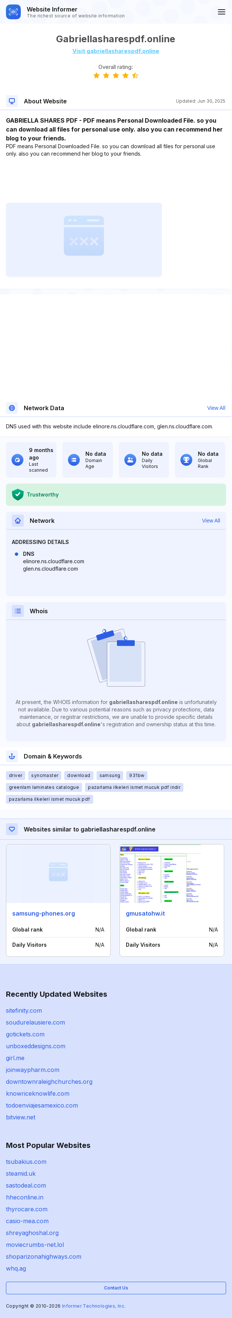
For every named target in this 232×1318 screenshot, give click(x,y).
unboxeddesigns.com (35, 1046)
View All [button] (216, 408)
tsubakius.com (26, 1161)
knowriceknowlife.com (37, 1093)
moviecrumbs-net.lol (35, 1244)
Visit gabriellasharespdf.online (115, 50)
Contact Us (116, 1288)
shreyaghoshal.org (32, 1232)
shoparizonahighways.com (43, 1256)
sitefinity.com (24, 1010)
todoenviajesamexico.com (42, 1105)
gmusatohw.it (145, 913)
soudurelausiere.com (35, 1022)
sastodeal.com (26, 1185)
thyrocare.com (27, 1209)
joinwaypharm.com (32, 1069)
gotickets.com (25, 1034)
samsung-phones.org (43, 913)
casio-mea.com (27, 1221)
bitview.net (20, 1117)
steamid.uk (21, 1173)
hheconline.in (24, 1197)
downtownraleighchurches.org (49, 1081)
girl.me (15, 1058)
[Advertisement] (115, 180)
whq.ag (16, 1268)
